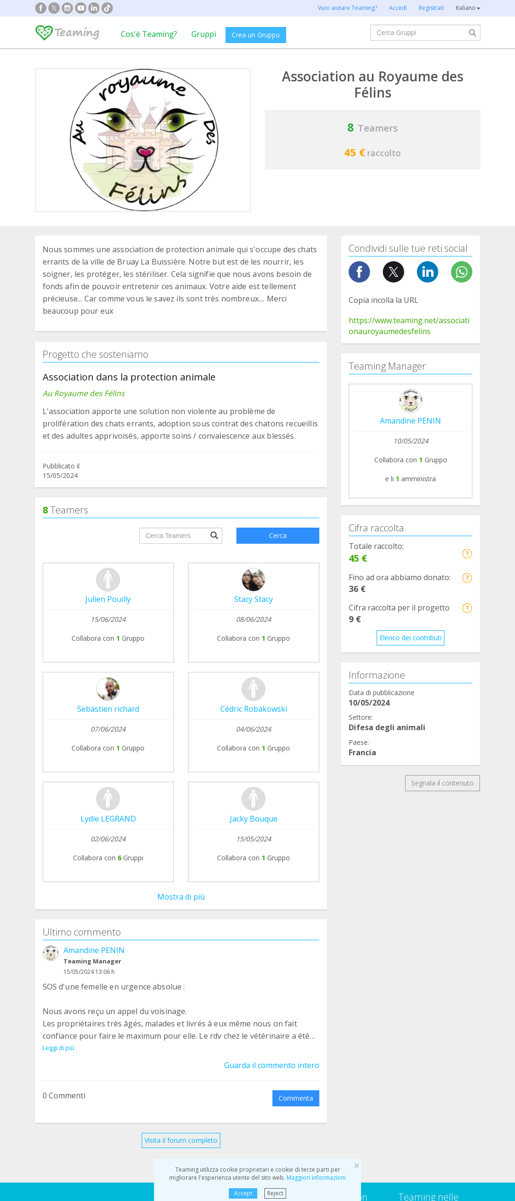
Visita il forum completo (181, 728)
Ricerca (398, 964)
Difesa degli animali (187, 964)
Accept (243, 1193)
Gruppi (203, 34)
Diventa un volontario (342, 908)
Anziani (397, 982)
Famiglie (285, 964)
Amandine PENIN (94, 538)
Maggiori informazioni (316, 1178)
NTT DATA (415, 861)
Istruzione (172, 1000)
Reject (275, 1193)
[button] (466, 553)
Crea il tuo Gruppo (159, 861)
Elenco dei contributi (410, 637)
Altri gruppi (403, 1000)
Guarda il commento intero (271, 653)
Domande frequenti (250, 861)
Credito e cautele (424, 879)
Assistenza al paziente (76, 982)
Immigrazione (293, 1000)
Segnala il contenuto (442, 782)
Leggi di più (58, 636)
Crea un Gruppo (256, 34)
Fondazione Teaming (74, 861)
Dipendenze (60, 964)
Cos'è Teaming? (149, 34)
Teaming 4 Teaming (340, 890)
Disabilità (171, 982)
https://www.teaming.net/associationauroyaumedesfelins (409, 325)
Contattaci (236, 897)
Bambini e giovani (299, 982)
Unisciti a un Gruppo (162, 879)
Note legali (236, 879)
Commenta (296, 686)
